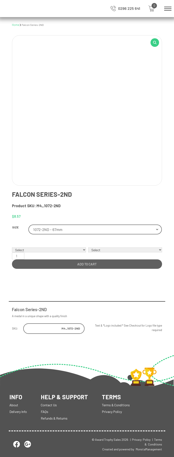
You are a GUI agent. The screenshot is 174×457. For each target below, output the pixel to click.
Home (15, 25)
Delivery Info (18, 412)
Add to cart (87, 264)
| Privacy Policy (140, 439)
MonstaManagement (149, 449)
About (13, 405)
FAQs (44, 412)
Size (15, 227)
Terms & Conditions (116, 405)
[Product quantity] (18, 256)
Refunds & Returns (54, 418)
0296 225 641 (129, 8)
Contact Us (49, 405)
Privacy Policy (112, 412)
